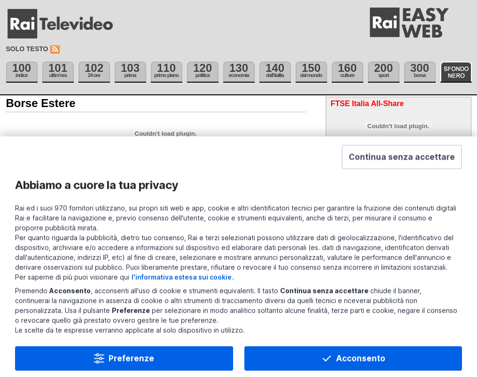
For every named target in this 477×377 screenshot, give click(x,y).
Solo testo (27, 49)
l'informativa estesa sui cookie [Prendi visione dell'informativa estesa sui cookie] (182, 292)
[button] (402, 172)
